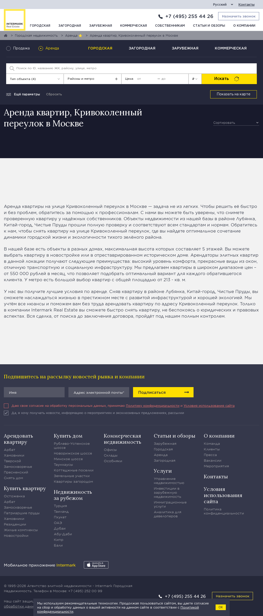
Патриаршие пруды (22, 513)
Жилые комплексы (21, 530)
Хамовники (14, 455)
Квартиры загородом (73, 481)
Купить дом (68, 435)
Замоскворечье (18, 466)
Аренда (161, 455)
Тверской (12, 461)
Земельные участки (72, 476)
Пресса (210, 455)
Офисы (110, 450)
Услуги (163, 471)
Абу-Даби (63, 534)
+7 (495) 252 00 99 (85, 591)
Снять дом (13, 478)
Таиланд (61, 511)
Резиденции (15, 524)
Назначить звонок (232, 596)
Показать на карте (233, 94)
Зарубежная (100, 25)
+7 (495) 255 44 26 (189, 16)
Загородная (69, 25)
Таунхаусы (63, 464)
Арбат (9, 450)
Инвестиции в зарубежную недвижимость (167, 492)
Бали (58, 545)
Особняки (113, 461)
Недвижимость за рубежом (73, 495)
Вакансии (212, 460)
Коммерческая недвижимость (122, 438)
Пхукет (60, 517)
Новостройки (16, 535)
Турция (60, 506)
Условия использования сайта (209, 405)
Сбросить (54, 94)
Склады (111, 455)
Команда (212, 443)
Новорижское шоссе (73, 453)
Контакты (246, 4)
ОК (221, 607)
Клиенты (212, 449)
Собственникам (170, 25)
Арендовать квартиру (18, 438)
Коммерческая (133, 25)
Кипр (58, 540)
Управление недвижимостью (169, 481)
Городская (40, 25)
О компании (244, 25)
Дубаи (60, 528)
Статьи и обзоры (209, 25)
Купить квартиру (25, 488)
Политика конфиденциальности (224, 511)
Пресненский (16, 472)
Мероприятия (216, 466)
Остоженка (14, 496)
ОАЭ (58, 523)
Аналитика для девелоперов (167, 514)
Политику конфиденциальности (152, 405)
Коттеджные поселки (74, 470)
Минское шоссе (68, 459)
